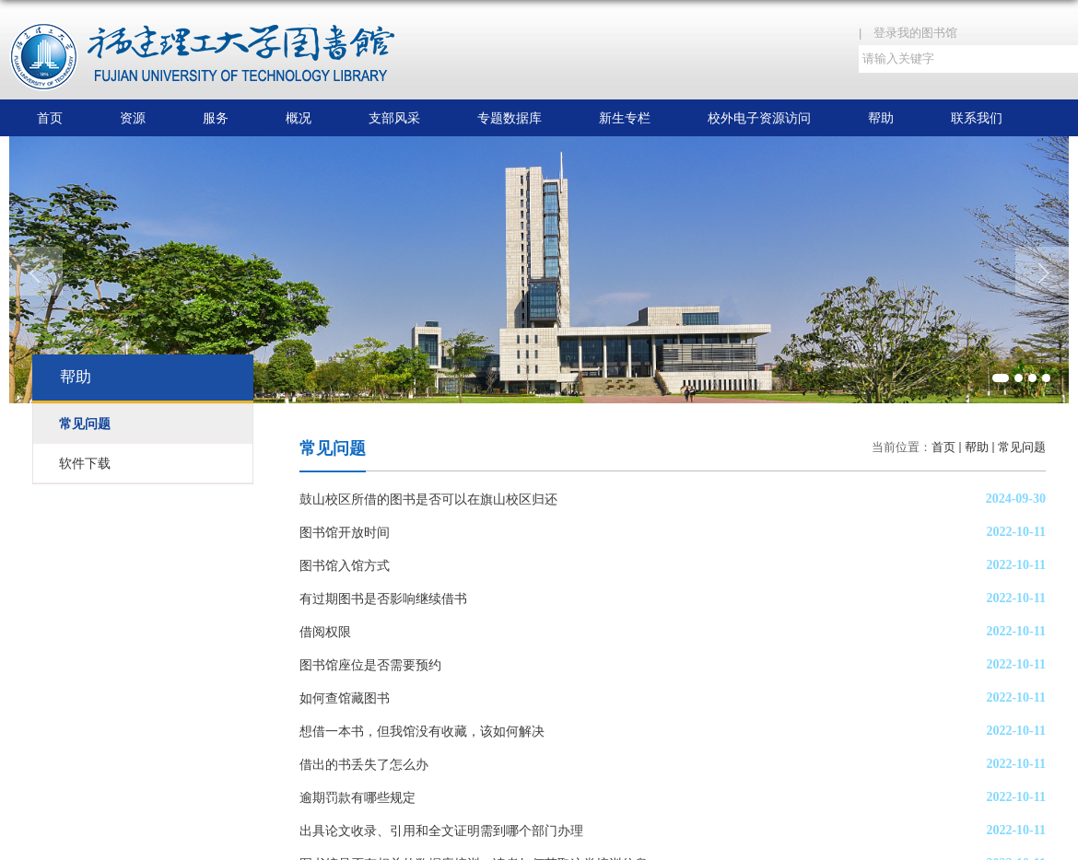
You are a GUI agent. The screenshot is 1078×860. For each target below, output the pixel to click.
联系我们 (976, 117)
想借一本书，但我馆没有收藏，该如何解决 (422, 731)
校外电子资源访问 (759, 117)
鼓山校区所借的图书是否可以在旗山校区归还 (428, 499)
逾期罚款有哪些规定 (357, 797)
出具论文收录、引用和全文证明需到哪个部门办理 (441, 830)
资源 (133, 117)
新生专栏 (624, 117)
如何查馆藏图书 (344, 698)
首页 (50, 117)
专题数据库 (509, 117)
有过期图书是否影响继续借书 (383, 598)
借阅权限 (325, 631)
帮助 (881, 117)
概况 (298, 117)
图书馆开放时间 (344, 532)
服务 (215, 117)
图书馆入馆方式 (344, 565)
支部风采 (394, 117)
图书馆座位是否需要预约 (370, 664)
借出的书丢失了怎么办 (363, 764)
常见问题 (1022, 447)
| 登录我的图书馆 (914, 33)
